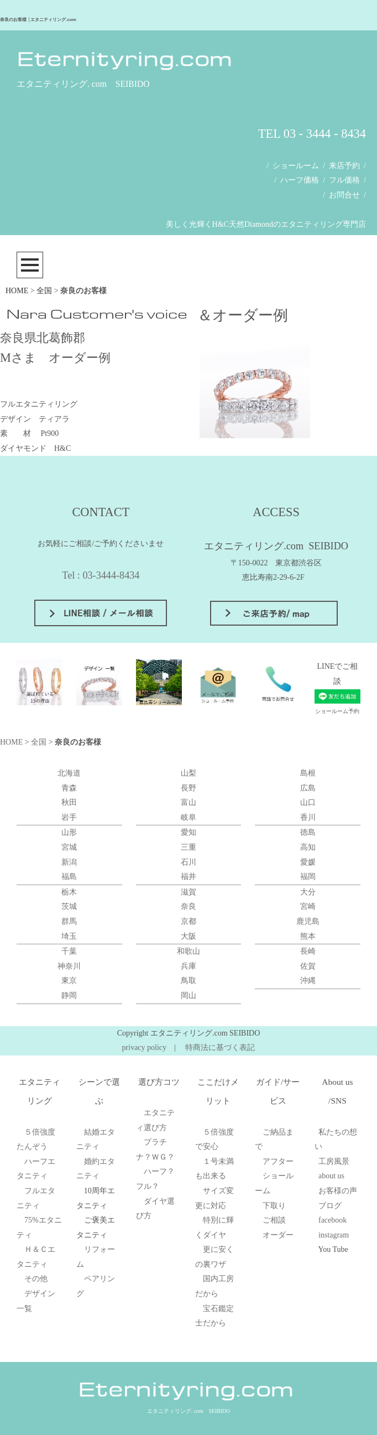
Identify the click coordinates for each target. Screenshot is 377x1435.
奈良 (188, 906)
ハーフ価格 (299, 180)
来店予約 (344, 166)
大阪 (188, 936)
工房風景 (333, 1161)
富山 (188, 802)
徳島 (308, 832)
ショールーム (296, 166)
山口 (308, 802)
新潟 (69, 862)
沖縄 (308, 980)
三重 (188, 847)
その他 (36, 1279)
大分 (308, 892)
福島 (69, 876)
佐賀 (308, 966)
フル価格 (344, 180)
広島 (308, 788)
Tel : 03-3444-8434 (100, 575)
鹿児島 (308, 921)
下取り (274, 1206)
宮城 (69, 847)
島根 (308, 773)
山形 (69, 832)
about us (331, 1176)
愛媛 (308, 862)
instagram (333, 1235)
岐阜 (188, 817)
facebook (332, 1220)
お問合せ (344, 195)
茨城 (69, 906)
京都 (188, 921)
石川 (188, 862)
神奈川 (69, 966)
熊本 (308, 936)
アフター (278, 1161)
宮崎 (308, 906)
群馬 (69, 921)
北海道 (69, 773)
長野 (188, 788)
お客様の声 (337, 1191)
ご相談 (274, 1220)
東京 (69, 980)
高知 (308, 847)
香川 (308, 817)
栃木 (69, 892)
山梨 (188, 773)
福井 (188, 876)
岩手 (69, 817)
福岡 (308, 876)
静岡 (69, 995)
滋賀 (188, 892)
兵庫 (188, 966)
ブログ (330, 1206)
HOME (17, 291)
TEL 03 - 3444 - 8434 (312, 134)
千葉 (69, 951)
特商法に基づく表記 (220, 1047)
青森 (69, 788)
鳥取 (188, 980)
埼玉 (69, 936)
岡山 (188, 995)
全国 (44, 291)
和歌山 (188, 951)
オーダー (278, 1235)
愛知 (188, 832)
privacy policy (144, 1047)
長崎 (308, 951)
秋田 (69, 802)
